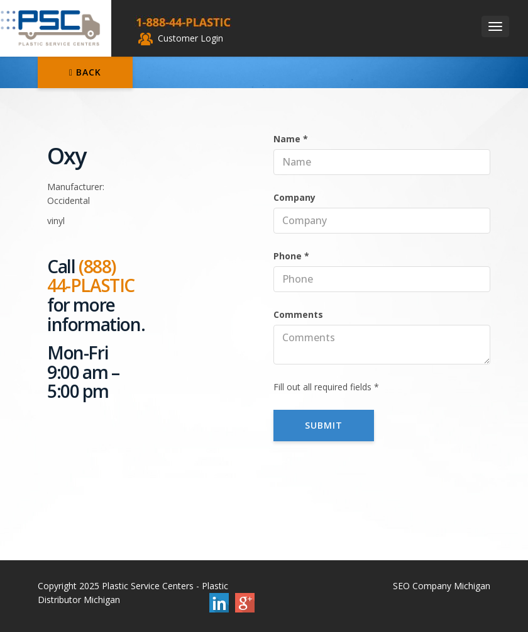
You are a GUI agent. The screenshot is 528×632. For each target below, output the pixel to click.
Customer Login (180, 38)
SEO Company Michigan (441, 586)
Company (294, 197)
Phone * (291, 256)
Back (85, 72)
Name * (290, 139)
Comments (298, 314)
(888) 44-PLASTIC (91, 276)
